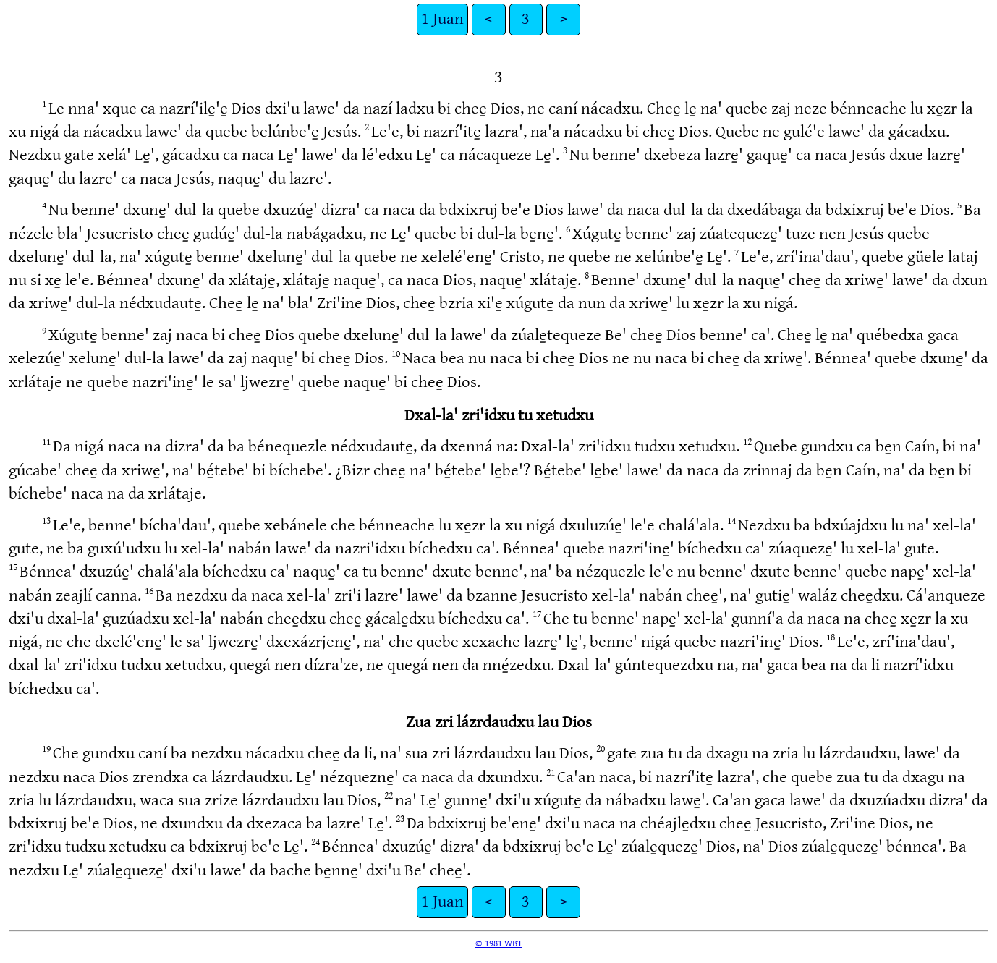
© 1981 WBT (498, 943)
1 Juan (442, 19)
